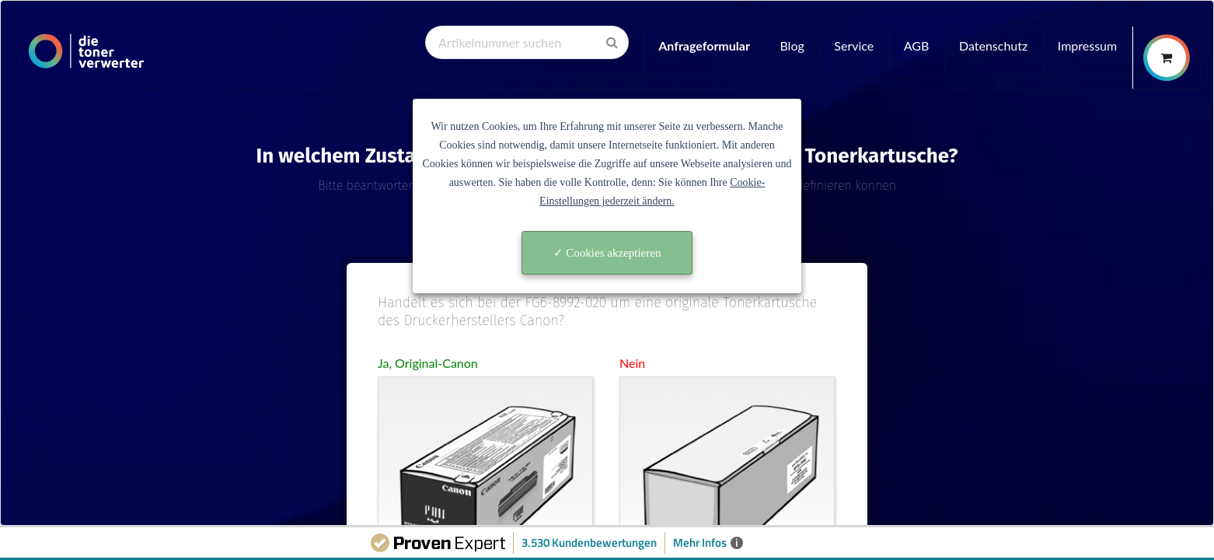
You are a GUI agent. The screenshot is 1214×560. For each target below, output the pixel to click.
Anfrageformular (704, 45)
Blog (792, 45)
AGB (917, 45)
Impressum (1087, 45)
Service (854, 45)
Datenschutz (993, 45)
